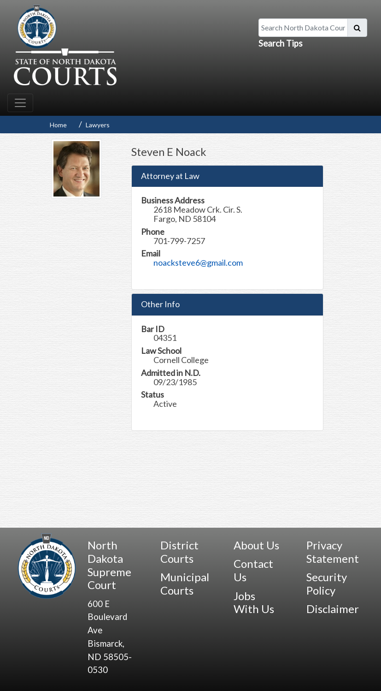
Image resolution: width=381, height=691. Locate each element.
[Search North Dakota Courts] (303, 27)
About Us (256, 545)
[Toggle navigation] (20, 103)
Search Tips (280, 43)
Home (58, 125)
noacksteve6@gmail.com (198, 262)
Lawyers (98, 125)
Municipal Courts (184, 583)
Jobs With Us (254, 602)
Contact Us (253, 570)
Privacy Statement (332, 551)
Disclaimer (332, 608)
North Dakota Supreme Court (109, 564)
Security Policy (326, 583)
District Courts (179, 551)
